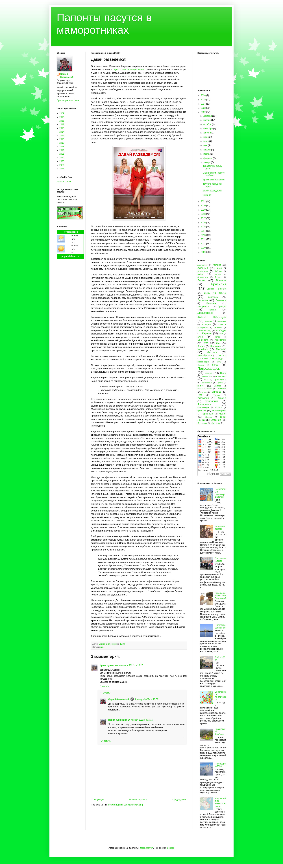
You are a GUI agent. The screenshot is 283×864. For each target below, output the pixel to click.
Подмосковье (206, 376)
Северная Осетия (204, 389)
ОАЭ (219, 362)
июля (206, 137)
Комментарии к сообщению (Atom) (125, 804)
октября (207, 124)
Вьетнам (202, 300)
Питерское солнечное (220, 626)
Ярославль (202, 423)
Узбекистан (203, 398)
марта (206, 154)
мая (205, 145)
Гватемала (221, 300)
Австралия (202, 265)
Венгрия (222, 289)
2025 (61, 168)
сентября (208, 128)
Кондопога (202, 340)
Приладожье (220, 379)
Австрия (217, 265)
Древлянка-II (205, 312)
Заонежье (221, 321)
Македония (215, 346)
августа (207, 132)
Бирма (201, 280)
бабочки (218, 271)
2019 (61, 150)
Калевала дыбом (220, 527)
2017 (61, 143)
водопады (213, 297)
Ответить (104, 686)
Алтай (219, 268)
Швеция (208, 417)
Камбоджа (221, 330)
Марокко (221, 349)
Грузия (212, 309)
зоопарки (206, 324)
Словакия (221, 388)
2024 (61, 165)
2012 (61, 124)
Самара (217, 386)
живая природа (211, 317)
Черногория (207, 413)
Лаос (218, 343)
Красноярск (220, 340)
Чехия (222, 413)
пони (206, 380)
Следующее (98, 799)
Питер (223, 373)
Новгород (217, 358)
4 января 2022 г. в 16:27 (131, 665)
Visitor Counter (64, 181)
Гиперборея (203, 306)
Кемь (221, 333)
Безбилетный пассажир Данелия (220, 493)
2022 (61, 157)
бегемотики (202, 277)
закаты (208, 321)
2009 (61, 113)
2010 (61, 117)
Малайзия (202, 349)
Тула (199, 395)
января (207, 162)
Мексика (212, 352)
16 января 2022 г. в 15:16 (140, 720)
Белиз (218, 277)
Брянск (210, 289)
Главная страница (138, 799)
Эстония (216, 419)
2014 (61, 132)
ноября (207, 120)
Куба (205, 343)
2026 (203, 95)
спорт (204, 392)
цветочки (201, 410)
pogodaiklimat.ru (70, 256)
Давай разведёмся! (212, 190)
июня (206, 141)
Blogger (170, 848)
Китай (217, 337)
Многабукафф (204, 355)
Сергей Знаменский (118, 699)
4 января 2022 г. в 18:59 (146, 699)
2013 (61, 128)
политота (220, 376)
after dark (215, 423)
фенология (211, 401)
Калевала (218, 327)
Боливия (221, 280)
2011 (61, 121)
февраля (208, 158)
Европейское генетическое (220, 696)
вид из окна (215, 292)
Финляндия (203, 407)
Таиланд (215, 391)
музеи (205, 358)
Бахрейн (217, 274)
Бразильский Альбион (214, 179)
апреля (207, 149)
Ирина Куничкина (109, 665)
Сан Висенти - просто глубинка (214, 174)
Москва (222, 355)
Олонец (200, 365)
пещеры (209, 373)
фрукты (218, 407)
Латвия (200, 346)
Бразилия (218, 284)
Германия (211, 303)
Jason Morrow (146, 848)
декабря (207, 116)
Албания (202, 268)
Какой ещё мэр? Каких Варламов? (220, 596)
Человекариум (219, 410)
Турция (216, 395)
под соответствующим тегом (128, 69)
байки (200, 274)
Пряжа (220, 383)
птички (200, 386)
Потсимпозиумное (220, 559)
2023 (61, 161)
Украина (222, 398)
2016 (61, 139)
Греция (222, 306)
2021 (61, 154)
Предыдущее (179, 799)
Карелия (207, 333)
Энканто (207, 195)
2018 (61, 146)
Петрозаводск (70, 232)
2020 (203, 205)
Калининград (203, 330)
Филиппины (204, 404)
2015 (61, 135)
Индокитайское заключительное (220, 802)
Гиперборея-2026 (220, 765)
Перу (215, 364)
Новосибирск (203, 362)
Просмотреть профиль (68, 100)
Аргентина (202, 271)
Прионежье (206, 383)
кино (102, 647)
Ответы (106, 693)
